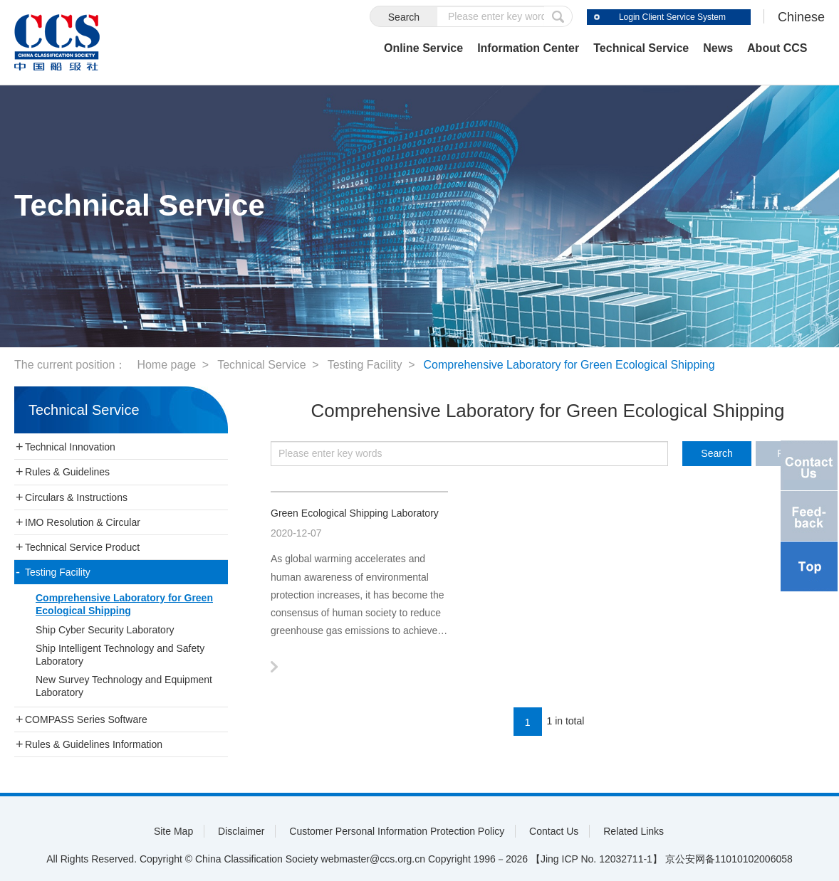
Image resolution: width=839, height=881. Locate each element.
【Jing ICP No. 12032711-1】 (596, 859)
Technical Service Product (82, 547)
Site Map (173, 831)
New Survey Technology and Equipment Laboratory (124, 686)
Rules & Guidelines (67, 472)
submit (558, 16)
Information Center (528, 48)
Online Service (423, 48)
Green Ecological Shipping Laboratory (355, 513)
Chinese (801, 17)
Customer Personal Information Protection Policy (396, 831)
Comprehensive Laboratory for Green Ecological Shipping (569, 365)
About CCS (777, 48)
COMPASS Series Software (86, 719)
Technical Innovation (70, 447)
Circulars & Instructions (76, 497)
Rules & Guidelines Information (93, 744)
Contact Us (553, 831)
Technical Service (641, 48)
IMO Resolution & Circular (82, 522)
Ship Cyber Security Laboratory (105, 629)
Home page (166, 365)
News (718, 48)
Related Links (633, 831)
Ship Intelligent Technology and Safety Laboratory (120, 655)
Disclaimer (241, 831)
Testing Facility (365, 365)
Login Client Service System (672, 17)
